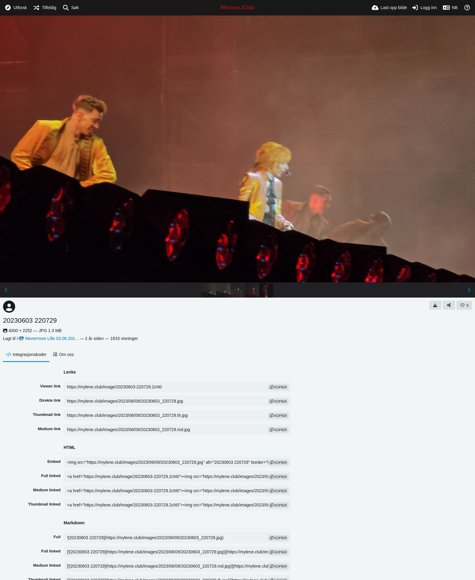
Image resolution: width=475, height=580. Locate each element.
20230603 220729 (30, 320)
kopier (278, 387)
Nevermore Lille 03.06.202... (48, 338)
